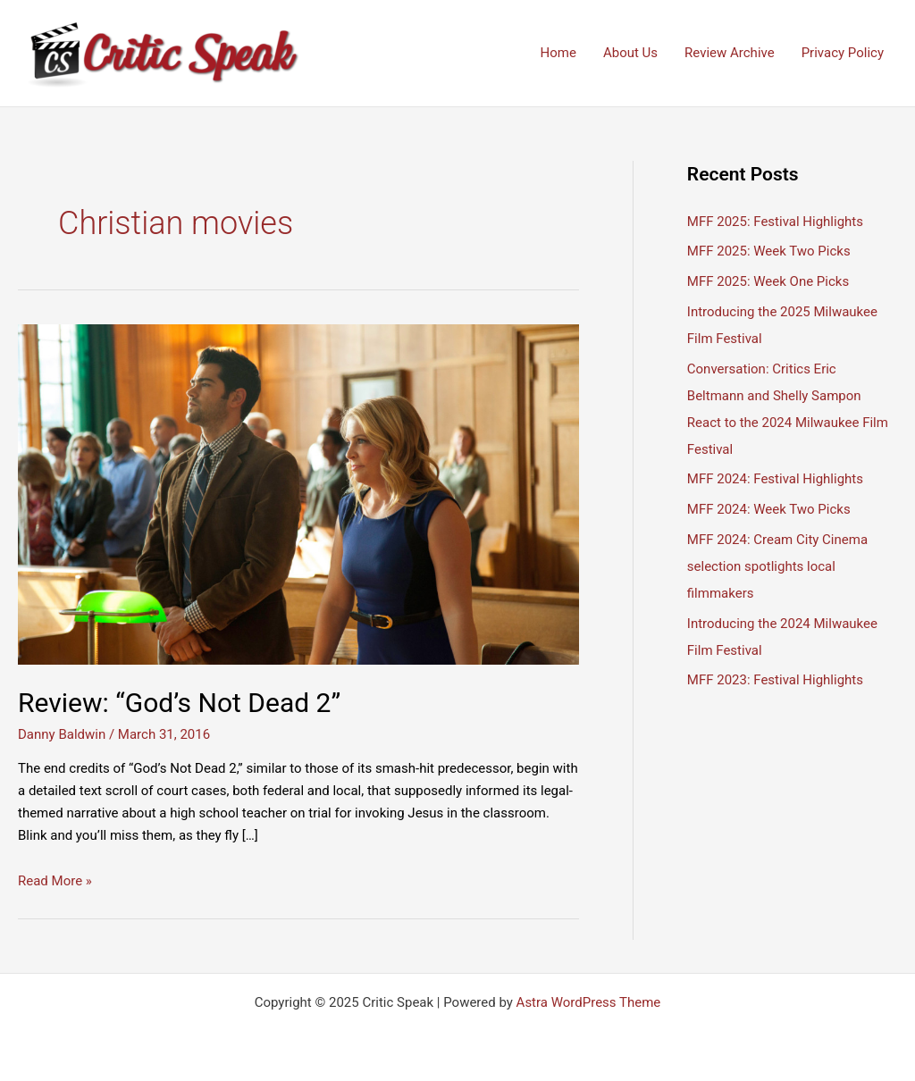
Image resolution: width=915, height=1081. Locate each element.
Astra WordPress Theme (588, 1002)
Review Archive (729, 53)
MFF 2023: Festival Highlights (775, 680)
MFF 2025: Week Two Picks (769, 251)
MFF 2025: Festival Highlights (775, 222)
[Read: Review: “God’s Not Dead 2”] (298, 494)
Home (558, 53)
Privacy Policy (843, 53)
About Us (630, 53)
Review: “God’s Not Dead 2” (179, 702)
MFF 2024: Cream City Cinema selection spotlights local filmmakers (777, 566)
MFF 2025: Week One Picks (768, 281)
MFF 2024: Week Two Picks (769, 509)
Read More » (55, 881)
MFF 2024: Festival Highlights (775, 479)
